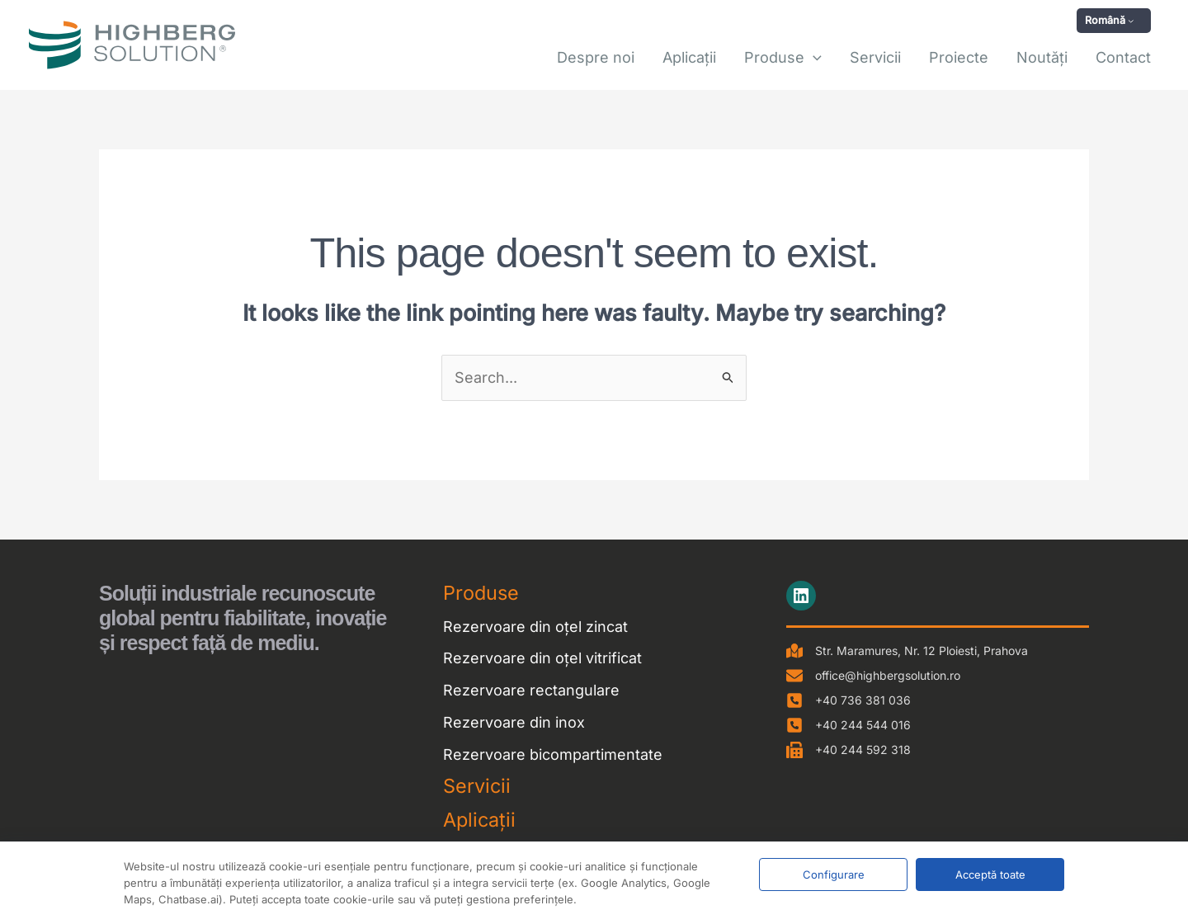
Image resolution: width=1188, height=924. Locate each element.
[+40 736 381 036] (848, 700)
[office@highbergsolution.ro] (873, 675)
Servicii (477, 786)
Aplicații (479, 820)
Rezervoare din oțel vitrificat (542, 658)
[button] (1114, 20)
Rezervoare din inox (514, 722)
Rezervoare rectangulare (531, 690)
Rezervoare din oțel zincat (535, 626)
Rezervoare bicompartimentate (552, 754)
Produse (481, 593)
